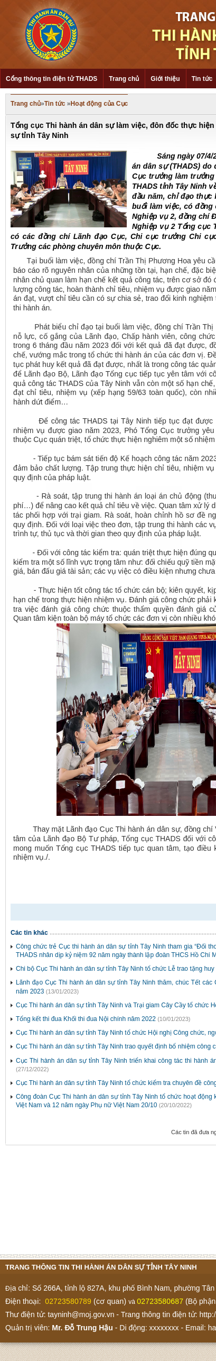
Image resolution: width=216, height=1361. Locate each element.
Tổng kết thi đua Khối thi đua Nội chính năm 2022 (86, 1019)
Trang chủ (124, 78)
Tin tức (54, 103)
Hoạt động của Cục (99, 103)
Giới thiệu (165, 78)
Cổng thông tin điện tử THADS (51, 78)
